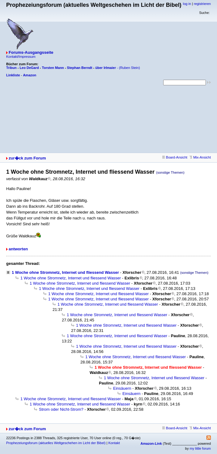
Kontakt (114, 443)
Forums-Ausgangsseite (31, 52)
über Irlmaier (105, 68)
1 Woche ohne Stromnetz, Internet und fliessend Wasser (65, 272)
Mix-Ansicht (200, 157)
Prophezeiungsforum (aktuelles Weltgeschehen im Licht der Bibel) (55, 443)
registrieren (202, 4)
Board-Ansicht (174, 157)
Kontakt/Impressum (21, 56)
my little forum (200, 448)
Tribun (11, 68)
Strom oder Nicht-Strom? (61, 409)
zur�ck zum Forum (27, 158)
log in (187, 4)
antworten (18, 249)
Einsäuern (122, 388)
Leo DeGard (29, 68)
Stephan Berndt (79, 68)
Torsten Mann (53, 68)
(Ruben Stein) (129, 68)
